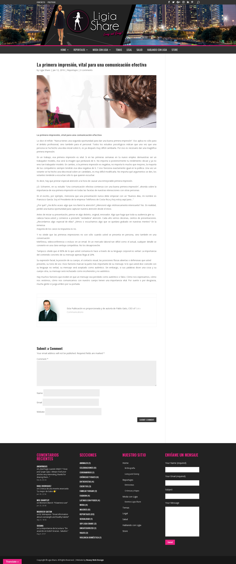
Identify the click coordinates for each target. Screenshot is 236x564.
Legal (129, 50)
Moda (82, 504)
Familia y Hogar (87, 490)
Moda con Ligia (100, 50)
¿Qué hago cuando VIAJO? (50, 469)
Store (175, 50)
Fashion (83, 495)
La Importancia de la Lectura (51, 528)
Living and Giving (132, 474)
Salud (140, 50)
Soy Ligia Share (86, 523)
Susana (40, 525)
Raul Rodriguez (44, 485)
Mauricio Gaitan (44, 511)
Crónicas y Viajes (88, 477)
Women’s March (46, 503)
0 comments (86, 70)
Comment (42, 359)
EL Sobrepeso (45, 514)
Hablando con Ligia (157, 50)
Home (63, 50)
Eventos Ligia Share (133, 501)
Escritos (84, 486)
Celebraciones (86, 467)
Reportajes (79, 50)
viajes (82, 532)
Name (40, 393)
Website (41, 411)
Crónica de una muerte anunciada (53, 488)
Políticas (52, 2)
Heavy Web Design (95, 560)
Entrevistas (85, 481)
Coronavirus (86, 472)
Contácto (41, 2)
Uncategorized (87, 528)
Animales (84, 463)
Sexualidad (85, 518)
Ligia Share (45, 70)
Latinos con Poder (88, 500)
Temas (119, 50)
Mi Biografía (130, 468)
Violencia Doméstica (89, 537)
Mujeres (83, 509)
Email (39, 402)
